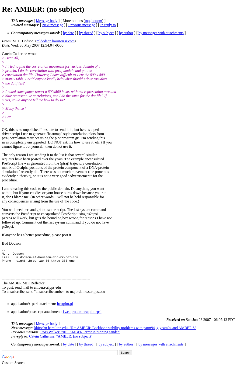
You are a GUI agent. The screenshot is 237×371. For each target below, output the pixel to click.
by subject (106, 33)
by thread (86, 33)
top (87, 21)
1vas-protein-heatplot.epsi (82, 316)
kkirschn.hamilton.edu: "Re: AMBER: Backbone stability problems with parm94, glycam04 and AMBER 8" (115, 332)
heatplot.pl (65, 308)
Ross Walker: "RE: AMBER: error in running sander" (80, 336)
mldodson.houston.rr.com (56, 41)
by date (68, 33)
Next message (52, 25)
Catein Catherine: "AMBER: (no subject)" (60, 340)
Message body (46, 21)
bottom (96, 21)
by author (126, 33)
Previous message (81, 25)
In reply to (108, 25)
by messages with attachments (161, 33)
